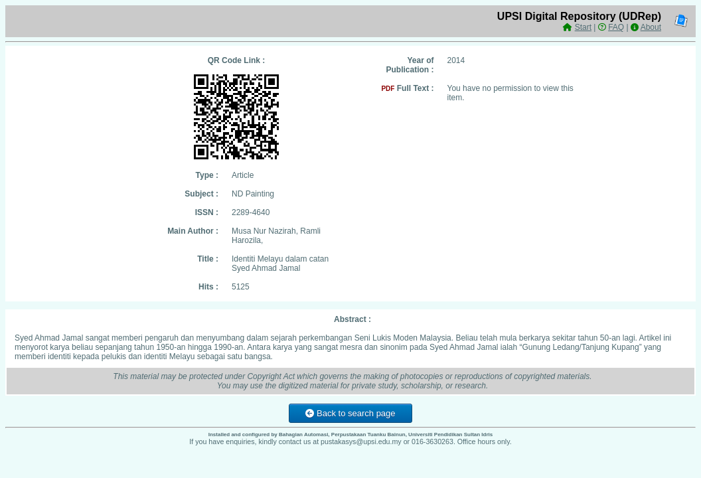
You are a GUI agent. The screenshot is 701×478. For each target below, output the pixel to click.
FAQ (616, 27)
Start (583, 27)
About (651, 27)
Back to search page (350, 413)
